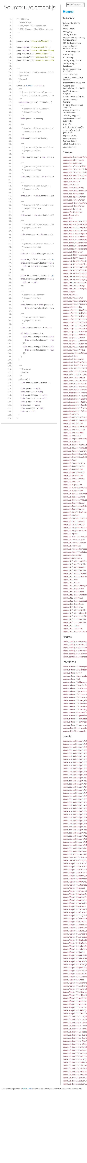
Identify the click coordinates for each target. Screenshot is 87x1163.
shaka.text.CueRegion (73, 359)
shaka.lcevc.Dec (71, 215)
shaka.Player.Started (73, 980)
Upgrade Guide (69, 135)
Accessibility (69, 147)
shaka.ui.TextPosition (74, 540)
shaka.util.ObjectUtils (74, 610)
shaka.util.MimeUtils (73, 604)
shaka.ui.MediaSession (74, 472)
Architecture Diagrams (74, 96)
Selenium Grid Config (73, 127)
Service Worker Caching (70, 100)
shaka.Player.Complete (74, 888)
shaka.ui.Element (71, 442)
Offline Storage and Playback (73, 106)
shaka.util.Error (71, 582)
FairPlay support (71, 116)
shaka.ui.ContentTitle (74, 429)
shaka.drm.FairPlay (72, 209)
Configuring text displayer (71, 65)
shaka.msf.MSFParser (73, 252)
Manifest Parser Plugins (71, 92)
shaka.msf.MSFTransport (74, 258)
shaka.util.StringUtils (74, 622)
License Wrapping (71, 51)
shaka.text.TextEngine (74, 377)
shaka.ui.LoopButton (73, 469)
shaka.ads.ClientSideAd (74, 166)
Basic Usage (68, 28)
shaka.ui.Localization (74, 466)
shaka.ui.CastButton (73, 423)
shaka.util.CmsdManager (74, 567)
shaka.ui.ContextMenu (73, 432)
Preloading (68, 54)
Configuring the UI (72, 60)
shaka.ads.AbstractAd (73, 160)
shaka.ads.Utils (71, 184)
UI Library (68, 57)
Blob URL (67, 124)
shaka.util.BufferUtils (74, 564)
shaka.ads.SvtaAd (71, 181)
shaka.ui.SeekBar (71, 515)
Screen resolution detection (72, 70)
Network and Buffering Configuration (74, 38)
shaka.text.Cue (70, 356)
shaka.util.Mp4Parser (73, 607)
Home (68, 11)
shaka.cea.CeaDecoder (73, 194)
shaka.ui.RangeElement (74, 497)
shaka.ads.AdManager (73, 163)
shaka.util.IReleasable (74, 731)
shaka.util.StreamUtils (74, 619)
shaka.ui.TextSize (72, 546)
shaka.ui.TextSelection (74, 543)
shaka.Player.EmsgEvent (74, 906)
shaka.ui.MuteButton (73, 475)
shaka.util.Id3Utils (73, 598)
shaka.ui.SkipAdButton (74, 524)
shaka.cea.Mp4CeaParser (74, 197)
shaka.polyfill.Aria (73, 298)
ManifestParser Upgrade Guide (70, 140)
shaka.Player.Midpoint (74, 952)
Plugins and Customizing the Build (74, 87)
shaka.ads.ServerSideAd (74, 178)
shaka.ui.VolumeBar (72, 555)
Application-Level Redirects (72, 120)
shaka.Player (69, 292)
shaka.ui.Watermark (72, 558)
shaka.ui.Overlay (71, 481)
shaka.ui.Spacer (71, 533)
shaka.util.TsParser (73, 628)
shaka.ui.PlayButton (73, 491)
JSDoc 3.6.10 (27, 1088)
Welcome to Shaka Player (71, 24)
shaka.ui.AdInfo (71, 414)
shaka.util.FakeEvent (73, 592)
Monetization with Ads (74, 83)
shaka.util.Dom (70, 579)
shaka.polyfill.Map (72, 307)
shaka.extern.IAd (71, 679)
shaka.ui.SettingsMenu (74, 521)
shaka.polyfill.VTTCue (74, 350)
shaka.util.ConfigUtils (74, 570)
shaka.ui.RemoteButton (74, 503)
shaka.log (67, 218)
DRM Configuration (72, 43)
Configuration (69, 34)
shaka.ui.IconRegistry (74, 463)
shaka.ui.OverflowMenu (74, 478)
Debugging (67, 31)
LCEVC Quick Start (72, 144)
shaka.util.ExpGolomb (73, 589)
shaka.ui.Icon (69, 460)
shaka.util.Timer (71, 625)
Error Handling (70, 74)
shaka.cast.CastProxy (73, 187)
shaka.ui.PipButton (72, 484)
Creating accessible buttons (73, 78)
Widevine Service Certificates (71, 111)
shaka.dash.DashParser (74, 206)
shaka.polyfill (70, 295)
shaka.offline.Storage (74, 285)
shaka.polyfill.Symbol (74, 338)
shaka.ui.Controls (72, 435)
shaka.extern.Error (72, 673)
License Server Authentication (70, 47)
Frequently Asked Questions (71, 131)
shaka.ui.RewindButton (74, 509)
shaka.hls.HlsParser (73, 212)
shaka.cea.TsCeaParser (74, 200)
